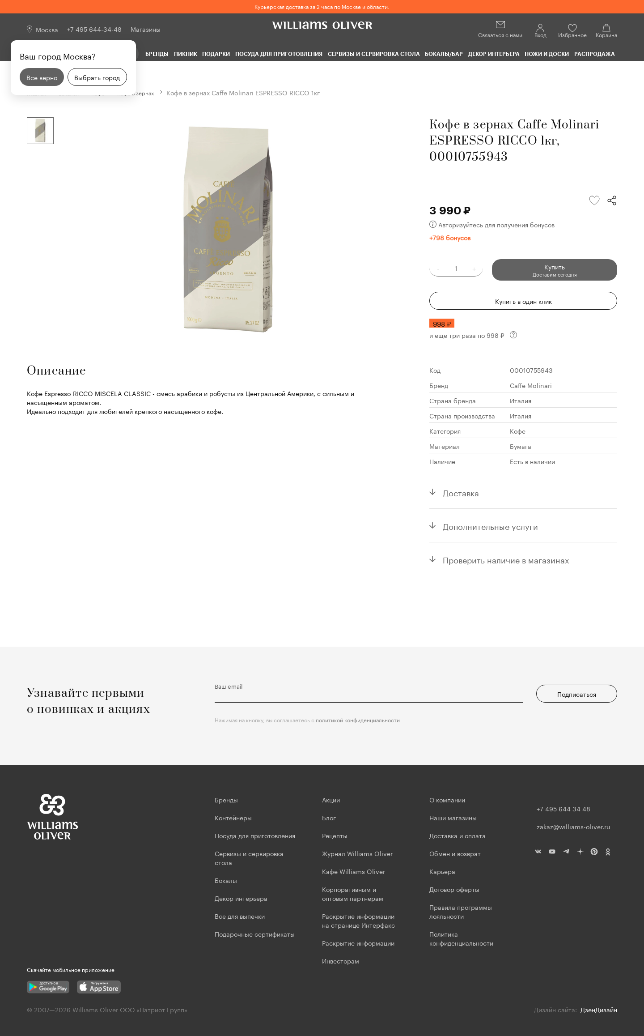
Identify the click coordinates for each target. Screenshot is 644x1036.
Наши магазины (453, 817)
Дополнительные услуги (490, 525)
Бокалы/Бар (444, 54)
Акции (331, 799)
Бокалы (226, 880)
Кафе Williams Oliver (353, 871)
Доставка (461, 491)
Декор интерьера (494, 54)
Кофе (517, 430)
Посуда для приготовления (278, 54)
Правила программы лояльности (460, 911)
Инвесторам (341, 960)
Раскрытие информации (358, 942)
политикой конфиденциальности (358, 719)
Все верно (41, 77)
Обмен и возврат (455, 853)
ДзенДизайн (598, 1009)
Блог (329, 817)
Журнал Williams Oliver (357, 853)
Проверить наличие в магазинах (506, 558)
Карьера (442, 871)
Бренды (157, 54)
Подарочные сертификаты (255, 933)
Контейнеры (233, 817)
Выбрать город (97, 77)
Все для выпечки (240, 916)
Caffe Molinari (531, 384)
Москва (47, 29)
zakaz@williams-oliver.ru (573, 826)
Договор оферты (454, 889)
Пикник (185, 54)
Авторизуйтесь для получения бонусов (492, 224)
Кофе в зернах (150, 92)
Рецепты (334, 835)
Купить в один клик (523, 300)
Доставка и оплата (457, 835)
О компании (447, 799)
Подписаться (576, 694)
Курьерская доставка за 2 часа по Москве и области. (322, 6)
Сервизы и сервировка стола (374, 54)
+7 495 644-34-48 (94, 29)
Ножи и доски (547, 54)
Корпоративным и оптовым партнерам (352, 893)
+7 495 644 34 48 (563, 808)
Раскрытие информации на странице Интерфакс (358, 920)
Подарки (216, 54)
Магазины (146, 29)
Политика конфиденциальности (461, 938)
